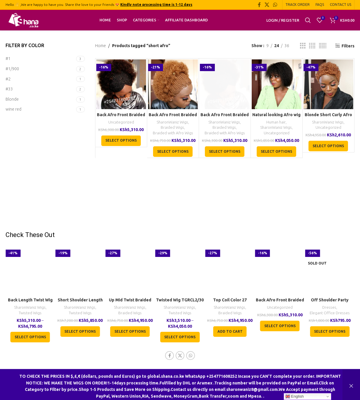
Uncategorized (121, 122)
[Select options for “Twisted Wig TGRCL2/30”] (180, 337)
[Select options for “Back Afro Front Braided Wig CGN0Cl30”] (173, 151)
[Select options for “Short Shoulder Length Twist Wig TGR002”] (80, 331)
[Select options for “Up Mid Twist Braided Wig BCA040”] (130, 331)
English (294, 396)
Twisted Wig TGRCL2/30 (180, 300)
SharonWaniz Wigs (172, 122)
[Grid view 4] (312, 45)
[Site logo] (23, 20)
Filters (348, 46)
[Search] (308, 20)
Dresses (329, 307)
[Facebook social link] (259, 4)
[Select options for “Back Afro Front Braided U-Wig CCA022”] (121, 140)
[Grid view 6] (322, 45)
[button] (230, 331)
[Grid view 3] (303, 45)
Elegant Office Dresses (330, 313)
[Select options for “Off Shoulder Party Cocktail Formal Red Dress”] (329, 331)
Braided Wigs (172, 127)
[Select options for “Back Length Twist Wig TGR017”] (30, 337)
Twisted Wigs (30, 313)
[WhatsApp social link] (275, 4)
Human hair (276, 122)
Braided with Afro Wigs (173, 133)
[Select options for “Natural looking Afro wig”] (276, 151)
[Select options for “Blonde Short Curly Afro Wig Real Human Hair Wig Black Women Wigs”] (328, 146)
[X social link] (267, 4)
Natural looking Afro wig (276, 114)
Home (100, 45)
